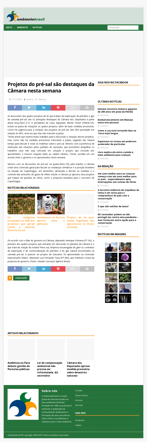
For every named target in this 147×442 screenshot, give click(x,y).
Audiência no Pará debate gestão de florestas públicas (19, 366)
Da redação (105, 166)
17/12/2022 (104, 226)
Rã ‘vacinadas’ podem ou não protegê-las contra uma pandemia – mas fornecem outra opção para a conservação (118, 218)
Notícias (37, 27)
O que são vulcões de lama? (113, 206)
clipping (29, 99)
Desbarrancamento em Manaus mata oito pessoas (115, 121)
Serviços (79, 405)
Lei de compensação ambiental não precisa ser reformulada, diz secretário (49, 369)
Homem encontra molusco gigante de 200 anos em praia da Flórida (117, 110)
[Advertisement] (73, 53)
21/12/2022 (104, 202)
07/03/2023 (104, 148)
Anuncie (79, 400)
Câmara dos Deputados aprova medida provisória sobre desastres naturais (78, 369)
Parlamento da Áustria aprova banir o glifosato (51, 221)
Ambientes (22, 27)
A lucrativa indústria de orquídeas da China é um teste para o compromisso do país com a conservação (118, 194)
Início (9, 27)
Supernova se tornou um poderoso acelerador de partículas (117, 143)
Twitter (78, 425)
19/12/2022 (104, 210)
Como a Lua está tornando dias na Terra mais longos (117, 132)
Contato (79, 390)
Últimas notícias (110, 101)
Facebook (79, 420)
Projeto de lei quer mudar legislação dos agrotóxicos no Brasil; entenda (80, 222)
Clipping (42, 99)
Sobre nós (49, 391)
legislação (21, 278)
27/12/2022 (104, 185)
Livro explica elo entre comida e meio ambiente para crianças (115, 153)
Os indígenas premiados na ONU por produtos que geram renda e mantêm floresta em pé (21, 224)
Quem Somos (81, 395)
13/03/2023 (104, 115)
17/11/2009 (17, 99)
